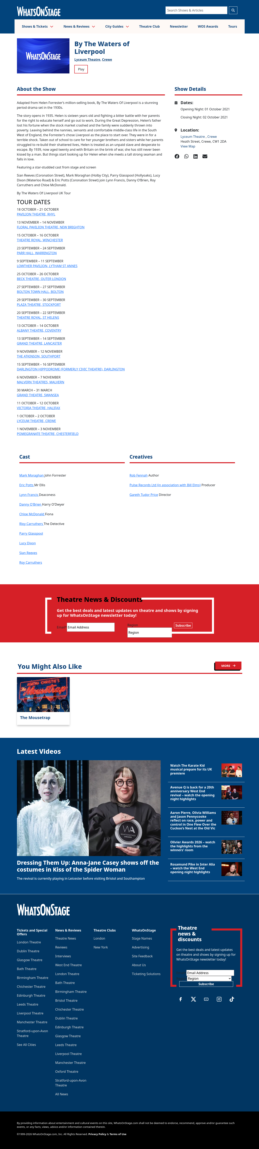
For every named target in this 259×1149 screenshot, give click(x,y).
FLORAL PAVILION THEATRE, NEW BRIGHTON (51, 227)
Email (62, 627)
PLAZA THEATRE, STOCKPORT (39, 304)
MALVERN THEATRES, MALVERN (40, 382)
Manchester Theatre (32, 1022)
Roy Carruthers (30, 562)
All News (61, 1094)
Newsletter (179, 26)
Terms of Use (118, 1134)
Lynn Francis (29, 494)
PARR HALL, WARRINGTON (37, 253)
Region (132, 625)
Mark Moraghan (32, 475)
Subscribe (183, 625)
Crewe (107, 59)
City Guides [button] (117, 26)
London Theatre (29, 942)
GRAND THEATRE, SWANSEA (38, 395)
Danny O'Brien (30, 504)
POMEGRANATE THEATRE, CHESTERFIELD (48, 434)
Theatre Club (149, 26)
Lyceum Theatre (193, 136)
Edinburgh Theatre (31, 995)
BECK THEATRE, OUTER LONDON (41, 279)
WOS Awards (208, 26)
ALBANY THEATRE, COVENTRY (39, 330)
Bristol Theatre (66, 1000)
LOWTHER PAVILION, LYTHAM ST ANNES (47, 266)
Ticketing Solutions (146, 974)
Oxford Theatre (66, 1071)
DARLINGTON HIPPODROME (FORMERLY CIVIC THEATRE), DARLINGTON (71, 369)
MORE (228, 666)
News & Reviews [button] (79, 26)
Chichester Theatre (31, 986)
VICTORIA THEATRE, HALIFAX (38, 408)
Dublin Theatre (28, 951)
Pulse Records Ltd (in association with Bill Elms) (165, 485)
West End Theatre (68, 965)
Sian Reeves (28, 553)
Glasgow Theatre (29, 960)
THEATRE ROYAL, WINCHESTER (40, 240)
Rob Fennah (139, 475)
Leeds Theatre (27, 1004)
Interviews (63, 956)
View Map (188, 146)
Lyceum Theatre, (87, 59)
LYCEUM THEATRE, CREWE (36, 421)
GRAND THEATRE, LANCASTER (39, 343)
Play (81, 69)
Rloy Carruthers (31, 524)
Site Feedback (142, 956)
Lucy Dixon (27, 543)
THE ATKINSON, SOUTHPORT (39, 356)
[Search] (196, 10)
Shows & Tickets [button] (37, 26)
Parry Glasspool (31, 533)
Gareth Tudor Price (144, 494)
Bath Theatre (27, 969)
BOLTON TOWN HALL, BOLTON (40, 292)
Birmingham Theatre (32, 977)
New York (101, 947)
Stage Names (142, 938)
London (99, 938)
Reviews (61, 947)
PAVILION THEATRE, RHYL (36, 214)
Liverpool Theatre (30, 1013)
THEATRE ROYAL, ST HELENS (38, 317)
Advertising (140, 947)
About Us (139, 965)
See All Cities (26, 1044)
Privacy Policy (97, 1134)
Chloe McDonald (32, 514)
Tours (232, 26)
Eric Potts (26, 485)
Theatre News (65, 938)
